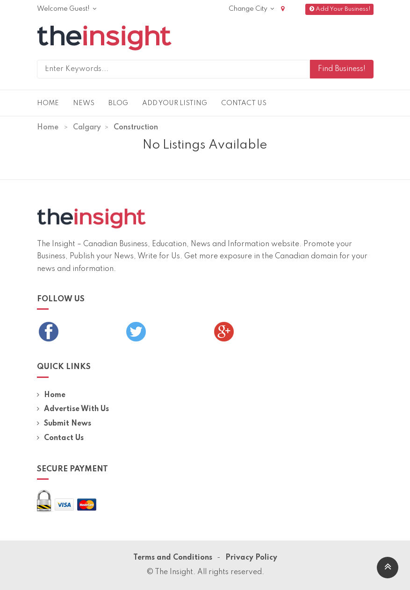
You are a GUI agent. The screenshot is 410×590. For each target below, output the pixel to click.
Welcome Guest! (66, 9)
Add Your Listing (174, 103)
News (83, 103)
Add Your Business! (339, 9)
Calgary (87, 127)
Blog (118, 103)
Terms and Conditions (172, 558)
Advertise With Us (73, 409)
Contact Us (243, 103)
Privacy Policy (251, 558)
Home (48, 103)
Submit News (64, 423)
